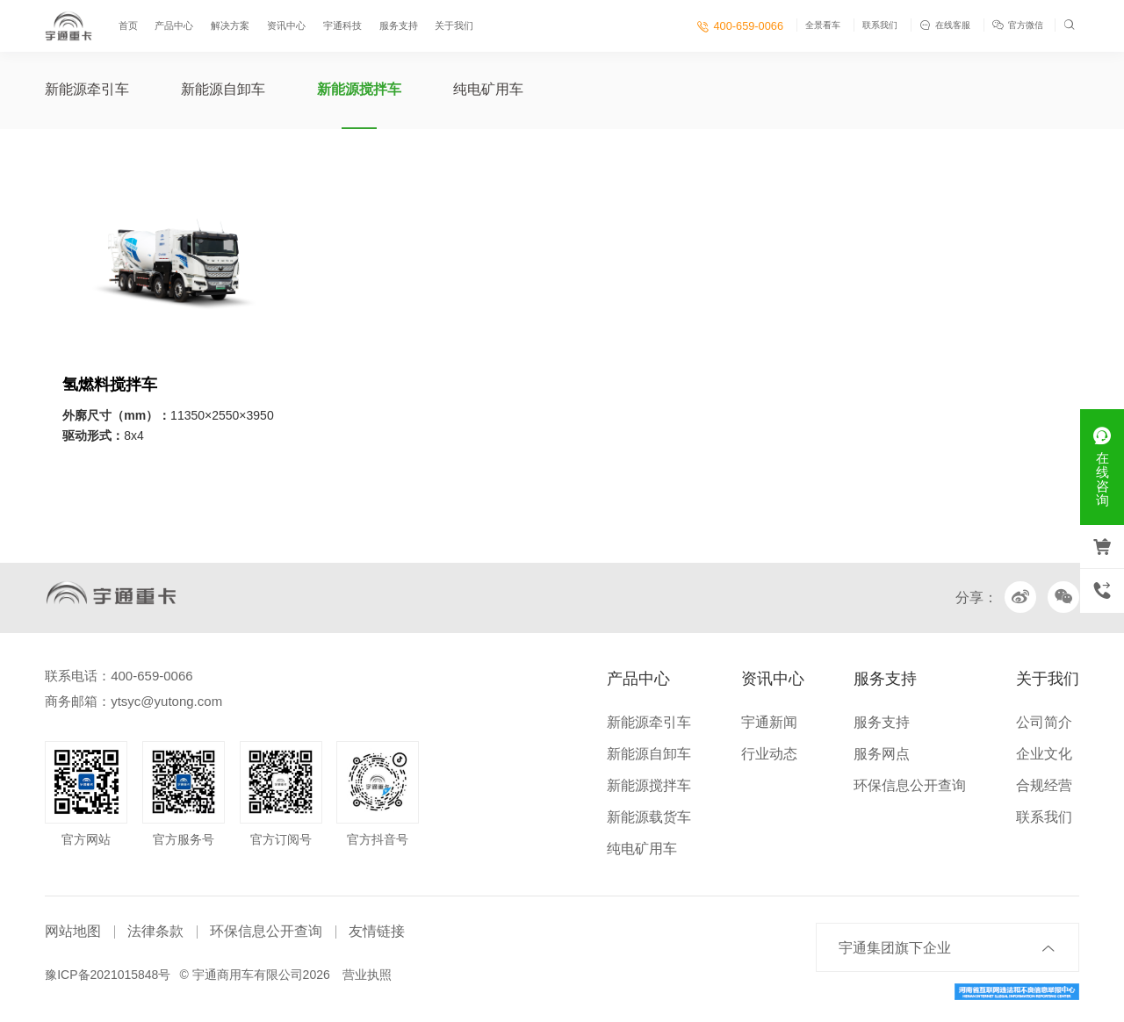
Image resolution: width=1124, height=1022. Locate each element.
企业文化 (1044, 753)
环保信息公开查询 (910, 785)
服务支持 (398, 25)
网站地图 (73, 931)
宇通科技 (342, 25)
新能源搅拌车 (359, 89)
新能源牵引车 (87, 89)
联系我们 (879, 25)
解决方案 (230, 25)
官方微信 (1019, 25)
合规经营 (1044, 785)
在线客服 (944, 25)
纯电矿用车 (488, 89)
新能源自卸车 (223, 89)
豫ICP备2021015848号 (107, 975)
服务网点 (882, 753)
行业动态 (769, 753)
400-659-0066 (740, 25)
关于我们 (454, 25)
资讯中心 (286, 25)
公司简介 (1044, 722)
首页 (128, 25)
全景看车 (822, 25)
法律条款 (155, 931)
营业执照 (367, 975)
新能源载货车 (649, 817)
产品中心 (174, 25)
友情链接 (377, 931)
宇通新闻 (769, 722)
